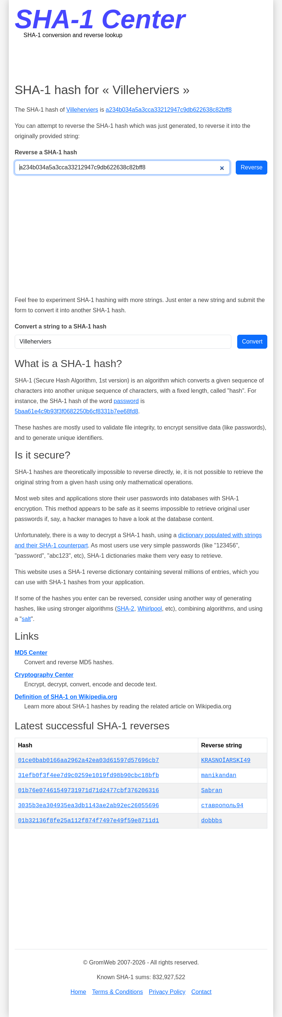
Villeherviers (82, 110)
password (125, 401)
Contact (201, 992)
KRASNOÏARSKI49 (225, 760)
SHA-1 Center (100, 19)
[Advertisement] (148, 60)
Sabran (212, 790)
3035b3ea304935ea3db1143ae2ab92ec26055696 (88, 805)
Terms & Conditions (117, 992)
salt (26, 619)
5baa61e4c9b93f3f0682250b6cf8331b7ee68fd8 (76, 411)
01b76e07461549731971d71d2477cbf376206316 (88, 790)
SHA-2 (125, 608)
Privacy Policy (167, 992)
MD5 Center (31, 653)
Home (78, 992)
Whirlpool (149, 608)
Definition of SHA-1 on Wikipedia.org (66, 697)
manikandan (218, 775)
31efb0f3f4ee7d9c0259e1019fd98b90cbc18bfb (88, 775)
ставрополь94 (222, 805)
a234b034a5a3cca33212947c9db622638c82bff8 (169, 110)
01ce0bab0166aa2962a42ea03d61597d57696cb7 (88, 760)
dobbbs (212, 820)
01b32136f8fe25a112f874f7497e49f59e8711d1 (88, 820)
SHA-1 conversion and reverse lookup (73, 35)
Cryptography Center (44, 675)
